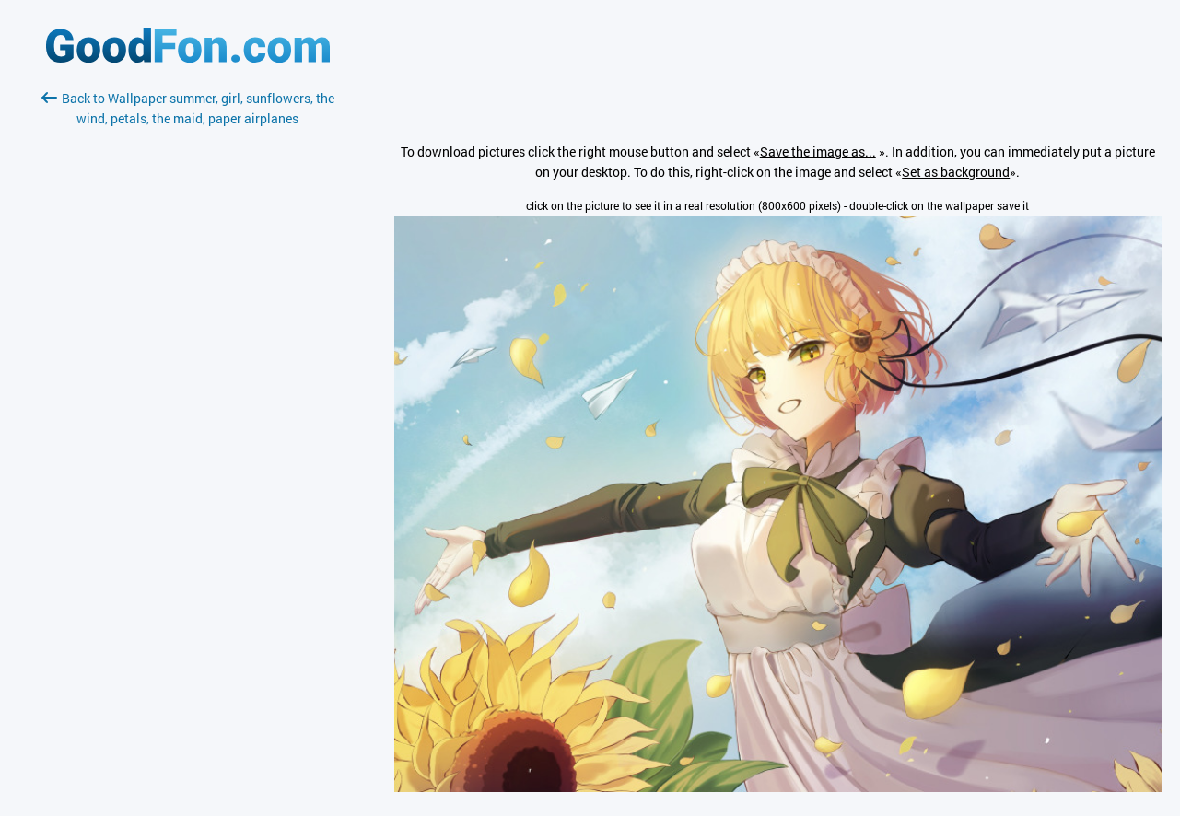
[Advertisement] (187, 347)
